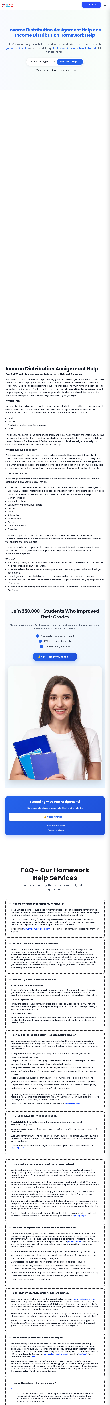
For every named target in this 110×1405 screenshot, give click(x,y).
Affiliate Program (36, 1403)
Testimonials (65, 1395)
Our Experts (65, 1400)
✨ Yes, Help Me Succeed (55, 647)
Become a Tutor (51, 1390)
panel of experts (32, 1201)
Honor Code (50, 1395)
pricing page (60, 1175)
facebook (90, 1305)
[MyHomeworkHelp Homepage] (12, 5)
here (60, 1308)
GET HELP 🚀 (16, 1392)
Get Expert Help (68, 60)
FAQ (62, 1390)
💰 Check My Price (55, 807)
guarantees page (65, 1076)
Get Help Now (92, 5)
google (82, 1305)
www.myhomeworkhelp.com (33, 915)
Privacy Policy (89, 1113)
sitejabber (15, 1308)
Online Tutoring (83, 1400)
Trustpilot (30, 1308)
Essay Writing (82, 1392)
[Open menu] (105, 4)
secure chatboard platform (74, 1253)
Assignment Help (36, 1398)
